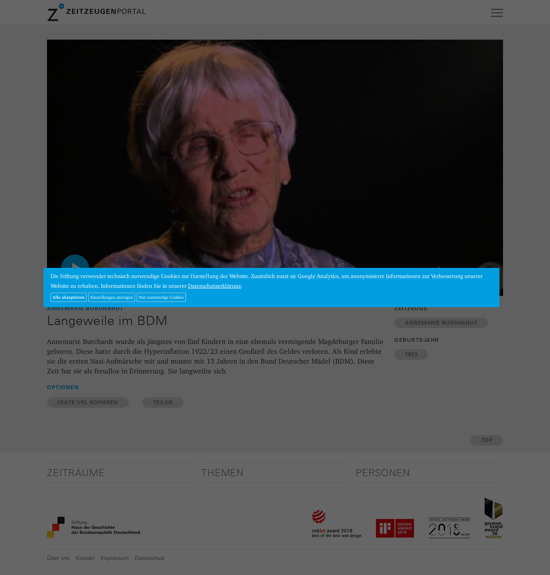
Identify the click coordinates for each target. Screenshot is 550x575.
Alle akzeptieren (69, 297)
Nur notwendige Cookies (161, 297)
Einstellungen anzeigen (111, 297)
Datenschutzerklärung (214, 286)
